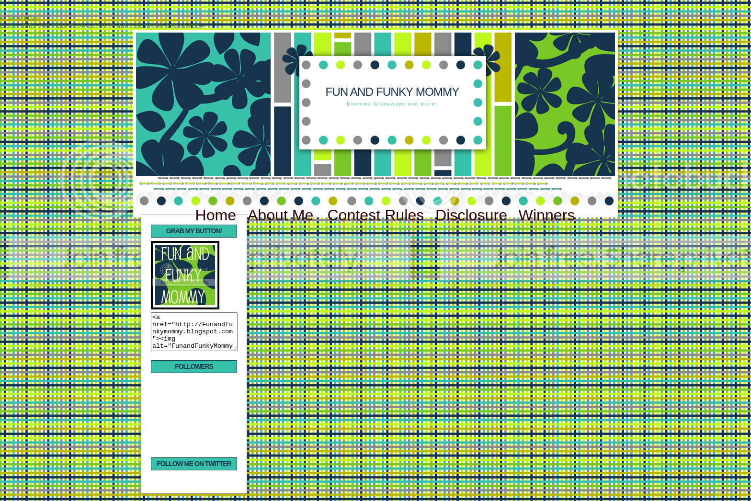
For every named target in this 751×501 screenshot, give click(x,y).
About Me (283, 215)
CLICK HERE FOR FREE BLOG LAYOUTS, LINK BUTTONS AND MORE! (100, 25)
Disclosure (471, 215)
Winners (547, 215)
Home (215, 215)
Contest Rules (375, 215)
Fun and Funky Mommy (392, 91)
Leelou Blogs (21, 18)
